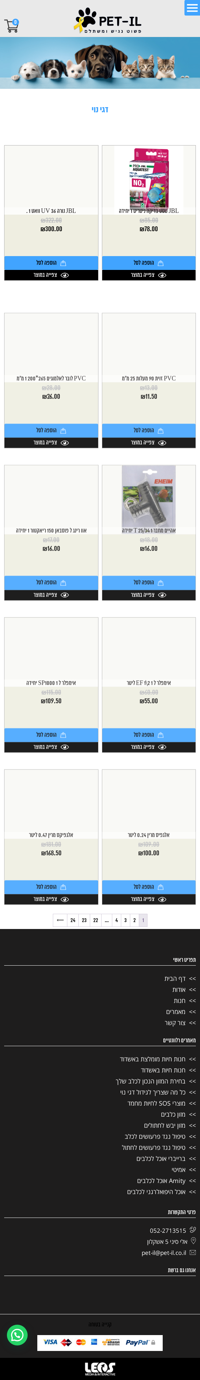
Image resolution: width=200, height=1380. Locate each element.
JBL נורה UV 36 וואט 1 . (51, 211)
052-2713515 (173, 1231)
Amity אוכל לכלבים (161, 1180)
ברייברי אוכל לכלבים (160, 1158)
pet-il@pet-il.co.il (169, 1253)
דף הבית (174, 978)
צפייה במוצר (148, 275)
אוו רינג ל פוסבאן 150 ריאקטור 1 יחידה (51, 616)
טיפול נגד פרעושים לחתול (153, 1147)
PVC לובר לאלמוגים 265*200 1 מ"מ (51, 463)
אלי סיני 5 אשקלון (171, 1241)
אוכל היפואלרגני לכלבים (156, 1191)
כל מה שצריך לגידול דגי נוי (152, 1092)
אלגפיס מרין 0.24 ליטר (149, 920)
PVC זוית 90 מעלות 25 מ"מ (149, 463)
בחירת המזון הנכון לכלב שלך (150, 1081)
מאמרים (175, 1011)
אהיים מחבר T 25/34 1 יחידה (149, 616)
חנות (179, 1000)
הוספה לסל (149, 263)
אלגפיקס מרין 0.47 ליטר (51, 920)
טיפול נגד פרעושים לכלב (155, 1136)
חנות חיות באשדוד (163, 1070)
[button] (17, 1335)
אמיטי (178, 1169)
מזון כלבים (173, 1114)
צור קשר (175, 1022)
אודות (178, 989)
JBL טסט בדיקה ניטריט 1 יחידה (149, 211)
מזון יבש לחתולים (164, 1125)
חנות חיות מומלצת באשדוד (152, 1059)
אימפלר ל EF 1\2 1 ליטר (149, 768)
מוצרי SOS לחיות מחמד (156, 1103)
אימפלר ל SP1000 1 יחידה (51, 768)
